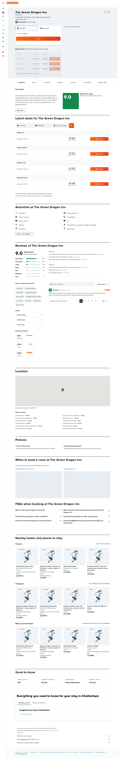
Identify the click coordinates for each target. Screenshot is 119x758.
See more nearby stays (103, 544)
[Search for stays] (3, 12)
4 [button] (38, 50)
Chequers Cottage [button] (92, 646)
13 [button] (47, 55)
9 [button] (29, 55)
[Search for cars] (3, 16)
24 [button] (34, 63)
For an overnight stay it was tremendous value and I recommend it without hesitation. (76, 254)
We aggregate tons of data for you (63, 739)
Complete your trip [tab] (24, 703)
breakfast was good (30, 292)
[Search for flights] (3, 8)
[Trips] (3, 47)
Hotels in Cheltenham (26, 714)
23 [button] (29, 63)
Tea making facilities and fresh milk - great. (64, 257)
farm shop (28, 301)
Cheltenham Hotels (100, 752)
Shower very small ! (57, 270)
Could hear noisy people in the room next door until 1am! (68, 267)
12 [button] (43, 55)
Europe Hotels (33, 752)
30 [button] (30, 68)
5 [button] (43, 50)
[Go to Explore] (3, 29)
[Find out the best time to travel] (3, 37)
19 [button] (43, 59)
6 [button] (47, 50)
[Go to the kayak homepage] (12, 3)
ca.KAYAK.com (18, 752)
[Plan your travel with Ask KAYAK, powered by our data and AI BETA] (3, 26)
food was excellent (30, 288)
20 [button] (47, 59)
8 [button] (56, 50)
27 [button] (47, 63)
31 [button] (34, 68)
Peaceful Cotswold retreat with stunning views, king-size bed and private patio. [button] (97, 568)
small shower (37, 301)
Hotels (26, 752)
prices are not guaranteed (52, 730)
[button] (3, 3)
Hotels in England (61, 752)
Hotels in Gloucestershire (86, 752)
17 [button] (34, 59)
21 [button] (52, 59)
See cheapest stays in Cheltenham (99, 583)
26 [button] (43, 63)
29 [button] (56, 63)
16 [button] (29, 59)
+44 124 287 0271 (20, 19)
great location (20, 296)
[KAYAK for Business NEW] (3, 41)
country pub (19, 301)
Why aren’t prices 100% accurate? (63, 743)
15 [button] (56, 55)
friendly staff (19, 292)
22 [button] (56, 59)
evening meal (20, 305)
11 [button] (38, 55)
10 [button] (34, 55)
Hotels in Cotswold (73, 752)
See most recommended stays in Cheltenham (96, 623)
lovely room (19, 288)
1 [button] (56, 46)
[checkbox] (24, 337)
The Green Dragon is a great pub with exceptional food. (68, 259)
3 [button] (34, 50)
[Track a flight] (3, 33)
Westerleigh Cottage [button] (69, 566)
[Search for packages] (3, 20)
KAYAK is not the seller (63, 736)
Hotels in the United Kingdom (47, 752)
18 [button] (38, 59)
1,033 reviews (31, 22)
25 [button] (38, 63)
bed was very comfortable (33, 296)
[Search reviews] (73, 284)
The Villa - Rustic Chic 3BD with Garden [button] (97, 607)
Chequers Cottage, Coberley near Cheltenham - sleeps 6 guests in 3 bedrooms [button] (50, 568)
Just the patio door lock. (59, 272)
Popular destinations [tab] (39, 703)
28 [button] (52, 63)
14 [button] (52, 55)
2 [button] (29, 50)
